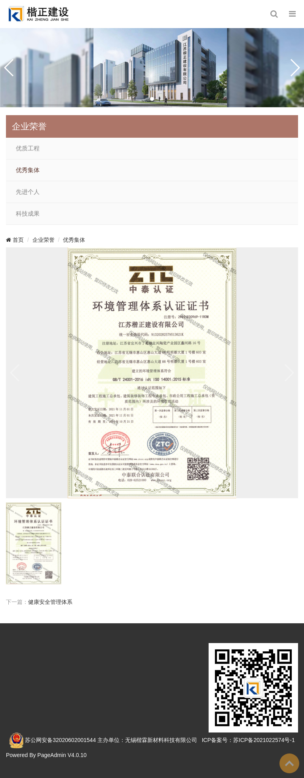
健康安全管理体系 (50, 602)
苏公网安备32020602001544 (60, 739)
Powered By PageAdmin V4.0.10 (46, 755)
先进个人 (28, 192)
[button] (152, 99)
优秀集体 (28, 170)
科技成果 (28, 214)
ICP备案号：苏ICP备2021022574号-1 (248, 739)
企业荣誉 (43, 240)
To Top (289, 763)
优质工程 (28, 148)
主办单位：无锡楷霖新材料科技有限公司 (147, 739)
